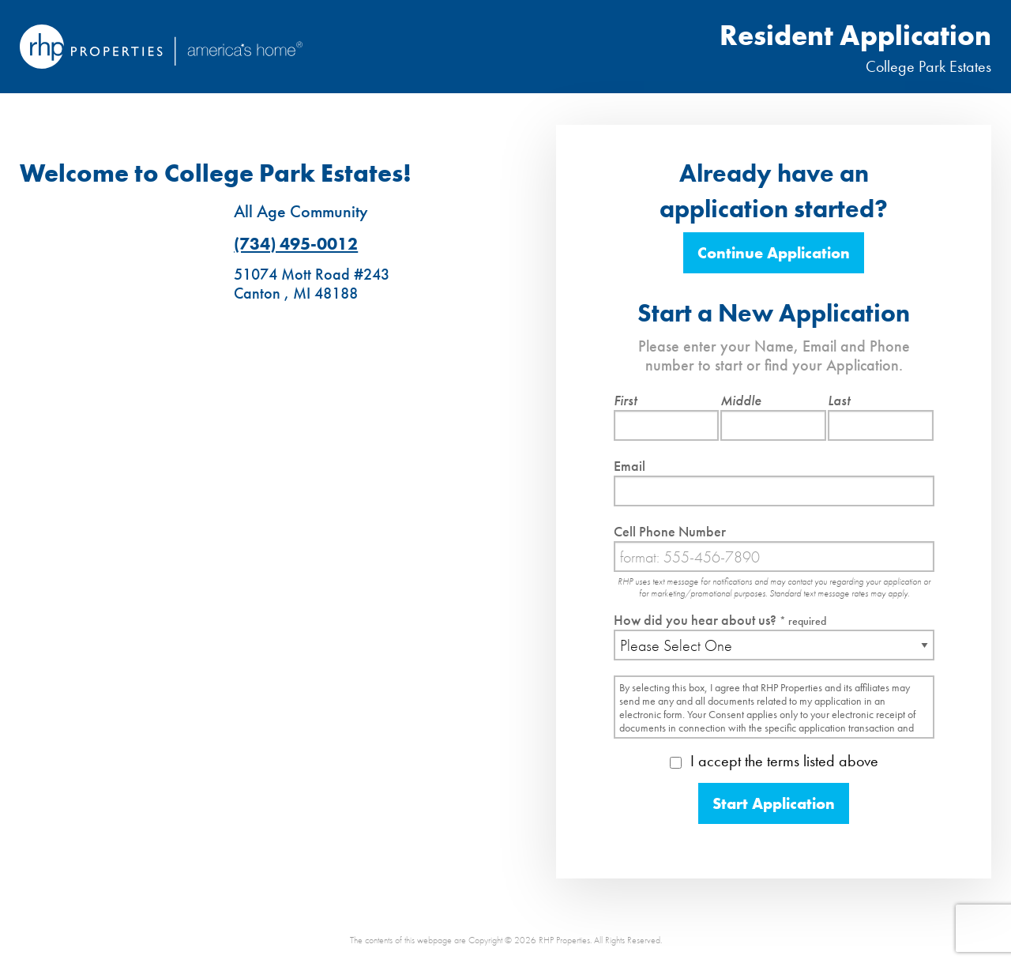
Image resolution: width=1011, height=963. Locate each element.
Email (629, 466)
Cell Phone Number (670, 531)
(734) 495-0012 (296, 243)
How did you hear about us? (720, 620)
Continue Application (773, 253)
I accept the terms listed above (774, 760)
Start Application (773, 803)
